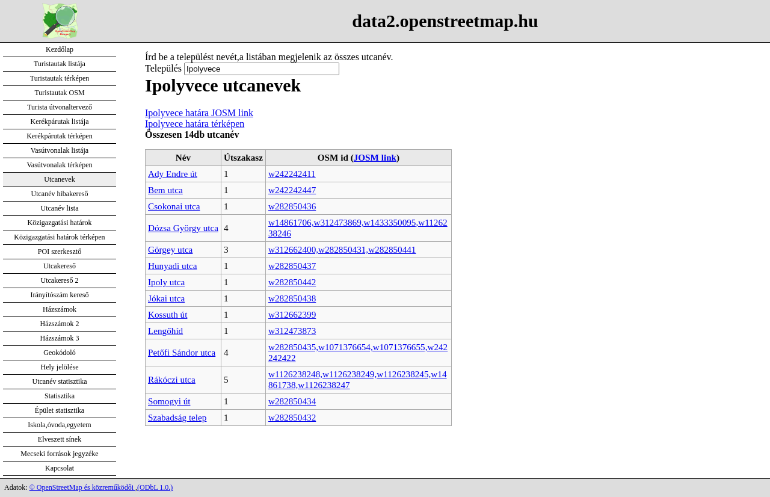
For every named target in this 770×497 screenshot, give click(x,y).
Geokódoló (59, 352)
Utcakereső (59, 266)
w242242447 (292, 190)
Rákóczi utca (172, 379)
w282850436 (292, 206)
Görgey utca (170, 249)
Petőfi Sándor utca (181, 352)
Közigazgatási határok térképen (59, 237)
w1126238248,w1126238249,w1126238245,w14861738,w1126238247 (357, 379)
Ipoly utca (166, 282)
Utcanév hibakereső (59, 194)
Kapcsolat (59, 468)
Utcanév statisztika (59, 381)
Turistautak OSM (59, 92)
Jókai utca (166, 298)
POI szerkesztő (59, 251)
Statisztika (60, 396)
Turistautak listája (59, 64)
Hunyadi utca (172, 266)
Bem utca (165, 190)
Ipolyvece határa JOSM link (199, 113)
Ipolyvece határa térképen (194, 124)
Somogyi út (169, 401)
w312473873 (292, 331)
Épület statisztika (59, 410)
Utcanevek (59, 179)
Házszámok (59, 309)
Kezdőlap (59, 49)
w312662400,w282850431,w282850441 (342, 249)
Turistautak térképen (60, 78)
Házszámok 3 (59, 338)
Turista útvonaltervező (59, 107)
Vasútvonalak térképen (60, 165)
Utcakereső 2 (60, 280)
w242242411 (292, 173)
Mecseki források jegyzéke (59, 453)
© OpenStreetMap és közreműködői (82, 487)
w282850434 (292, 401)
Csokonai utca (174, 206)
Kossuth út (167, 314)
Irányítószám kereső (60, 295)
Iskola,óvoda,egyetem (59, 425)
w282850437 (292, 266)
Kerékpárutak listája (60, 121)
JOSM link (375, 157)
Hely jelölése (60, 367)
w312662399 (292, 314)
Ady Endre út (172, 173)
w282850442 (292, 282)
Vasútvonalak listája (59, 150)
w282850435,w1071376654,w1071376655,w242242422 (358, 352)
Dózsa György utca (183, 228)
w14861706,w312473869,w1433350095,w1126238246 (358, 227)
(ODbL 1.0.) (155, 487)
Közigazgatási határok (60, 222)
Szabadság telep (177, 417)
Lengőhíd (165, 331)
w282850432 (292, 417)
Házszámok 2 (59, 324)
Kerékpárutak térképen (59, 136)
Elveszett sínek (59, 439)
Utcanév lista (60, 208)
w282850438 (292, 298)
